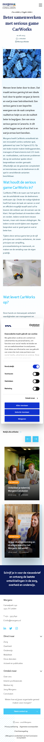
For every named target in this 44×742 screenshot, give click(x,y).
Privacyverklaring (11, 727)
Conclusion (8, 694)
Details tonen (30, 398)
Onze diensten (10, 659)
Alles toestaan (22, 405)
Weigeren (22, 419)
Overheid (8, 646)
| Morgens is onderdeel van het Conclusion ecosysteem (21, 737)
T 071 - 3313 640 (10, 616)
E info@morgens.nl (12, 621)
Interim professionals (13, 681)
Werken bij (8, 685)
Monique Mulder (22, 42)
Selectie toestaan (22, 412)
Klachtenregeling (21, 731)
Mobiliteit (8, 655)
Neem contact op (21, 711)
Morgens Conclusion (9, 6)
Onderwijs (8, 651)
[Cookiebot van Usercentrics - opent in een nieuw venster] (30, 325)
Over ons (7, 677)
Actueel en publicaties (13, 663)
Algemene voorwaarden (28, 727)
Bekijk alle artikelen (12, 432)
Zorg (6, 642)
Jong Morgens (10, 690)
